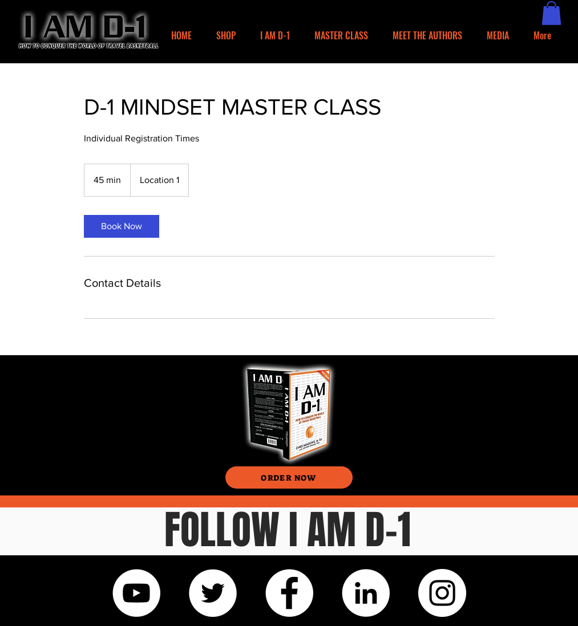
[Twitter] (213, 593)
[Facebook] (289, 593)
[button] (551, 13)
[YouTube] (136, 593)
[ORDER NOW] (289, 477)
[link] (121, 226)
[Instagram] (442, 593)
